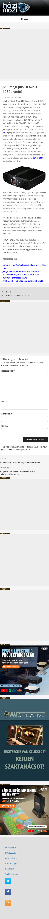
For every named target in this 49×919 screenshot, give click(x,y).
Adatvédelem (11, 858)
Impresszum (11, 847)
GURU (19, 97)
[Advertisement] (24, 54)
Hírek (8, 292)
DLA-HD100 (38, 158)
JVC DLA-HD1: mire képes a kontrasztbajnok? (23, 281)
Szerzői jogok (11, 863)
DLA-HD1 (10, 295)
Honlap (4, 426)
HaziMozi (8, 2)
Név (4, 401)
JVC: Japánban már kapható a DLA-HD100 (21, 271)
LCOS (5, 132)
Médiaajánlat (11, 853)
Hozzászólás (8, 370)
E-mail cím (6, 413)
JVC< (27, 295)
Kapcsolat (9, 868)
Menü (24, 19)
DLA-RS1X (19, 295)
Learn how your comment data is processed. (24, 448)
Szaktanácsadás (12, 874)
